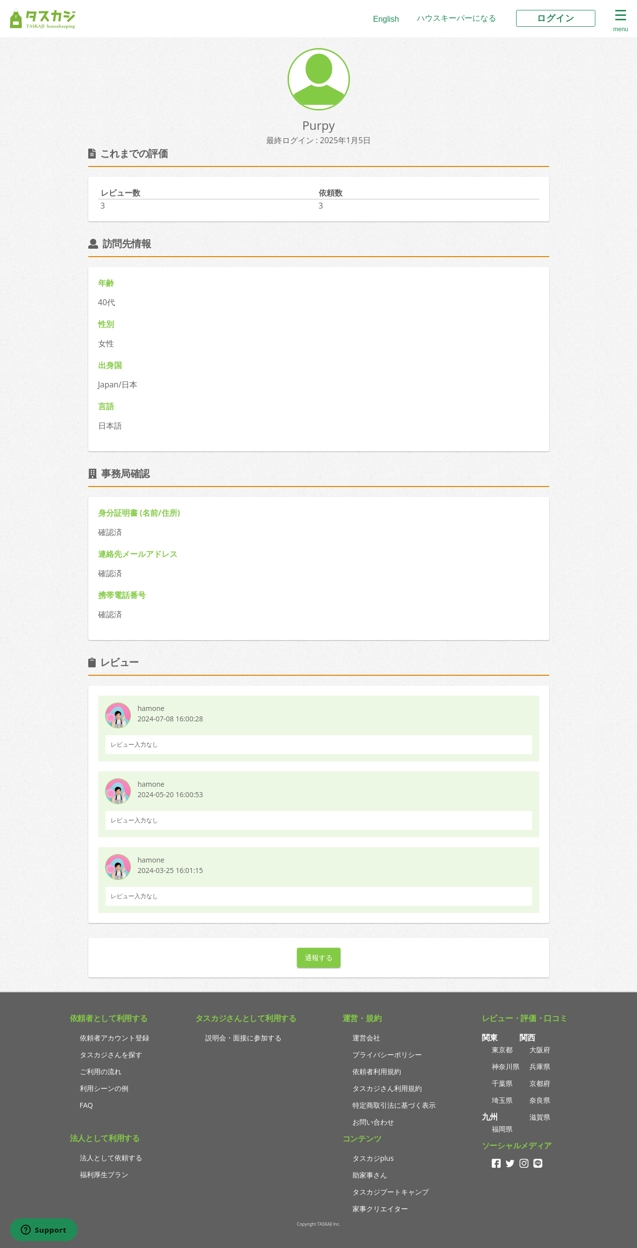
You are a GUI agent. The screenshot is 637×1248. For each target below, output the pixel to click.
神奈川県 (506, 1066)
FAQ (86, 1105)
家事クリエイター (380, 1208)
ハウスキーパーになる (456, 18)
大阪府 (539, 1049)
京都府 (539, 1083)
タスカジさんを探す (111, 1054)
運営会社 (366, 1037)
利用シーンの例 (104, 1088)
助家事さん (369, 1175)
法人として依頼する (111, 1157)
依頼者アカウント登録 (114, 1037)
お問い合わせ (373, 1122)
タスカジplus (373, 1158)
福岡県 (502, 1129)
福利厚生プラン (104, 1174)
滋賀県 (539, 1117)
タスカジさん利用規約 (387, 1088)
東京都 (502, 1049)
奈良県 (539, 1100)
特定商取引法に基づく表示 (394, 1105)
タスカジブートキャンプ (390, 1191)
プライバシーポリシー (387, 1054)
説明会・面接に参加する (243, 1037)
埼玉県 (502, 1100)
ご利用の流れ (100, 1071)
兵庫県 (539, 1066)
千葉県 (502, 1083)
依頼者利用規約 (376, 1071)
